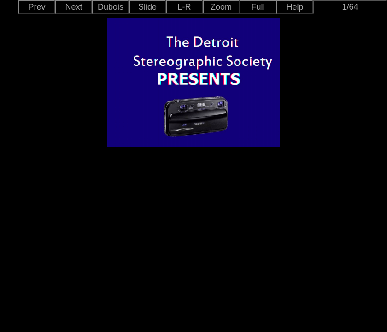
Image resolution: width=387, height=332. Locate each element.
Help (294, 7)
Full (257, 7)
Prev (36, 7)
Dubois (110, 7)
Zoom (221, 7)
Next (73, 7)
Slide (147, 7)
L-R (184, 7)
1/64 (350, 7)
